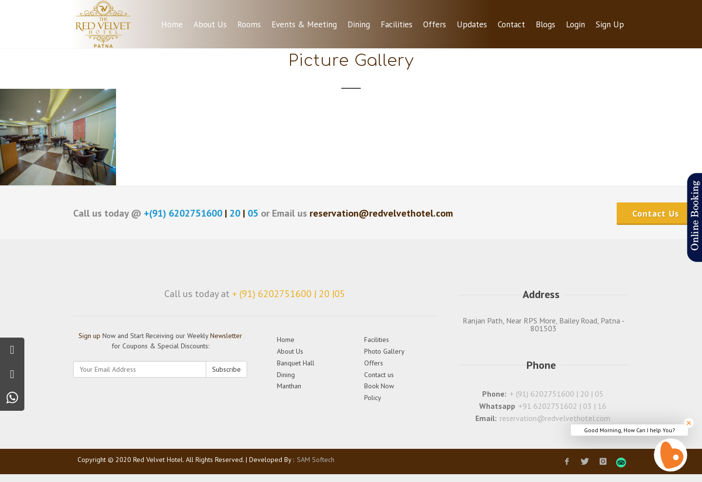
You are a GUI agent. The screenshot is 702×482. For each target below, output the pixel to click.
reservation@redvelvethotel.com (555, 418)
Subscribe (226, 369)
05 (253, 213)
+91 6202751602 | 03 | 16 (562, 406)
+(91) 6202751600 (184, 213)
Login (575, 24)
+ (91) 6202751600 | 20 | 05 (556, 394)
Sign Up (610, 24)
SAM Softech (315, 459)
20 (235, 213)
